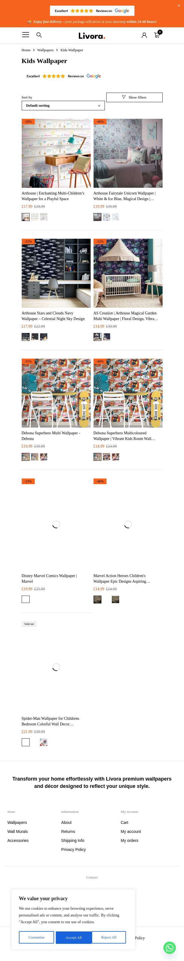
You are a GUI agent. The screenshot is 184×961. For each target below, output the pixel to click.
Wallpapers (45, 50)
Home (26, 50)
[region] (73, 920)
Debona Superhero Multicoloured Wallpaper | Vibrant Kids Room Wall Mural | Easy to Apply (123, 438)
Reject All (73, 937)
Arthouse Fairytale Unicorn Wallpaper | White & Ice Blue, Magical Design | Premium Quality (125, 199)
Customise (36, 937)
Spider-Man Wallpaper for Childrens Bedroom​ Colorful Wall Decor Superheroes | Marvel (50, 724)
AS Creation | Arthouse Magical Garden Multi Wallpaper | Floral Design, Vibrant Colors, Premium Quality (126, 319)
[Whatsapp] (169, 948)
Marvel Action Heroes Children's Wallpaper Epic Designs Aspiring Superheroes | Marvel (120, 581)
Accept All (109, 937)
